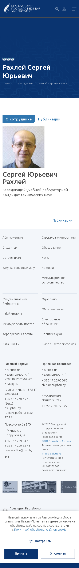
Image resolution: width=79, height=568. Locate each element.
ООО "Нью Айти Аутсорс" (57, 441)
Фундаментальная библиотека (15, 302)
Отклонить (58, 553)
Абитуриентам (14, 237)
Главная (7, 83)
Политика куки (52, 334)
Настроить (39, 541)
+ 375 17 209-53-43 (17, 445)
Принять (21, 553)
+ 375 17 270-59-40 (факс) (17, 401)
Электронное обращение (51, 322)
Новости (48, 267)
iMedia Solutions (51, 453)
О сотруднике (19, 119)
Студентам (10, 247)
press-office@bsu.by (18, 450)
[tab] (19, 119)
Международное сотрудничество (55, 280)
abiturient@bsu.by (54, 385)
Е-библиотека (14, 314)
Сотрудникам (12, 257)
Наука (46, 257)
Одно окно (49, 299)
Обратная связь (52, 309)
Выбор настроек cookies (59, 344)
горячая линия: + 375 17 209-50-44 (21, 392)
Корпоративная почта (19, 334)
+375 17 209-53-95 (54, 406)
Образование (51, 247)
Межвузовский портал (20, 324)
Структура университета (59, 237)
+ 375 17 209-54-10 (17, 441)
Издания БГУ (11, 344)
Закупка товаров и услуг (19, 267)
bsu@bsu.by (13, 408)
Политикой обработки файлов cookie (40, 529)
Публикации (49, 119)
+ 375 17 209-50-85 (54, 380)
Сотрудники (25, 83)
